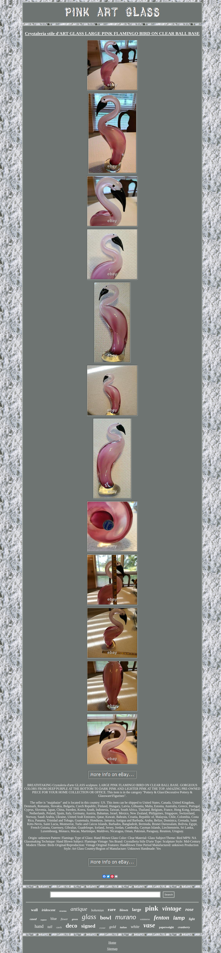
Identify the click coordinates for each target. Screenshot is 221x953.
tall (50, 927)
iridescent (48, 910)
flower (64, 919)
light (192, 919)
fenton (161, 917)
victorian (63, 911)
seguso (44, 919)
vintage (171, 908)
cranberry (184, 927)
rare (112, 909)
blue (54, 919)
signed (88, 926)
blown (124, 910)
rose (189, 909)
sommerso (145, 919)
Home (112, 942)
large (136, 909)
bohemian (97, 910)
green (75, 919)
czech (59, 927)
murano (125, 917)
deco (71, 925)
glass (89, 917)
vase (149, 925)
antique (78, 909)
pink (151, 908)
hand (39, 926)
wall (34, 910)
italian (123, 927)
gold (112, 927)
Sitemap (112, 948)
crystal (102, 928)
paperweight (166, 927)
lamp (179, 918)
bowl (105, 918)
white (135, 926)
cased (33, 919)
